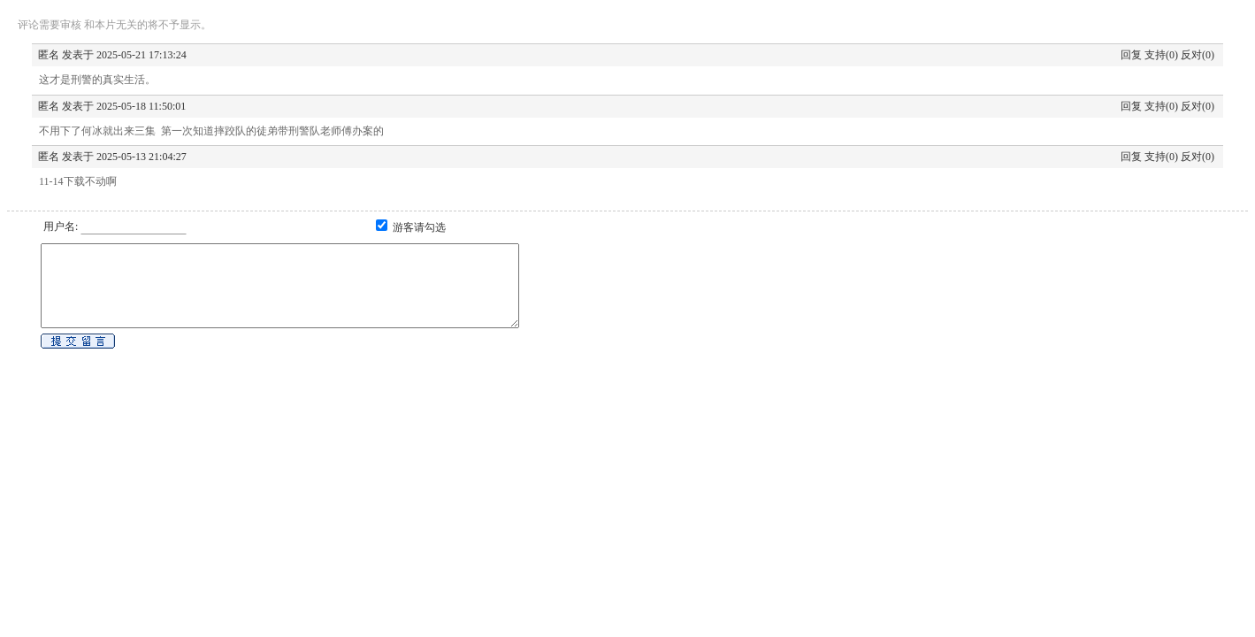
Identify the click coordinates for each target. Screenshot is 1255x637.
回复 (1131, 55)
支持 (1155, 55)
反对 (1191, 55)
